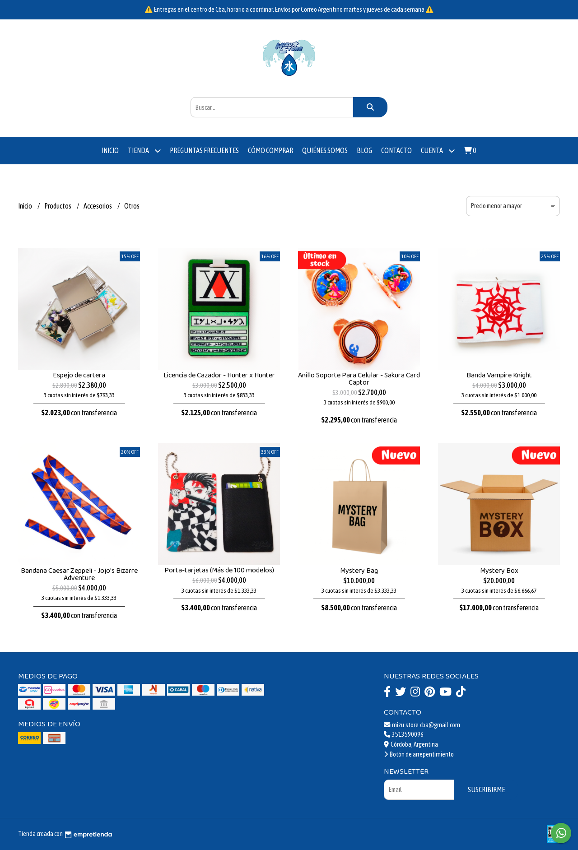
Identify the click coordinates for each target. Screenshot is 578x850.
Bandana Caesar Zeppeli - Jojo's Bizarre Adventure (79, 574)
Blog (364, 150)
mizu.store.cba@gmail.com (422, 725)
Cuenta (438, 150)
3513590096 (404, 734)
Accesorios (98, 206)
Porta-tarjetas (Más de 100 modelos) (219, 570)
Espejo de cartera (79, 375)
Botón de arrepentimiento (419, 754)
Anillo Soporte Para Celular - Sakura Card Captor (359, 379)
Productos (58, 206)
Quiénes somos (325, 150)
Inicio (110, 150)
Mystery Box (499, 570)
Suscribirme (486, 789)
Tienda (144, 150)
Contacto (396, 150)
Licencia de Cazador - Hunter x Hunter (219, 375)
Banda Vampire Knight (499, 375)
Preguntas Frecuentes (204, 150)
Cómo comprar (270, 150)
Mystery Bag (359, 570)
